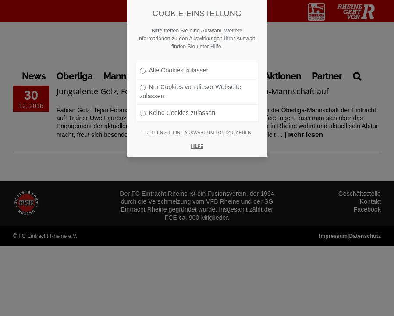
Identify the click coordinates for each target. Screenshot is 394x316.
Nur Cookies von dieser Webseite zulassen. (190, 72)
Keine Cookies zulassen (178, 93)
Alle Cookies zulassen (175, 50)
